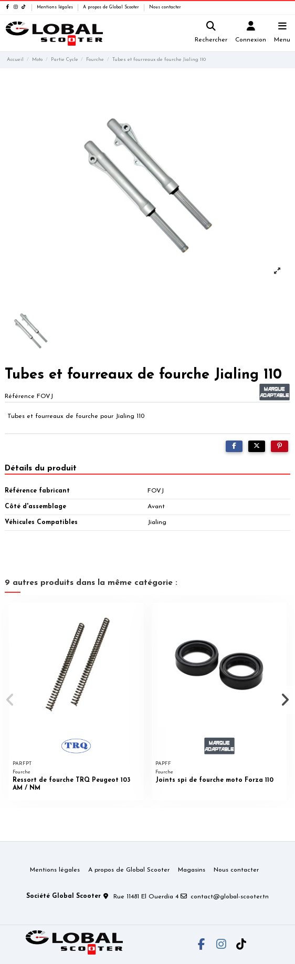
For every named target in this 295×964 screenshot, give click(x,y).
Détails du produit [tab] (41, 468)
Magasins (191, 870)
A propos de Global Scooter (112, 7)
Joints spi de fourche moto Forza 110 (214, 780)
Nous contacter (165, 7)
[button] (10, 700)
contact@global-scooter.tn (230, 897)
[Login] (250, 33)
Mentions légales (56, 7)
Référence (20, 396)
